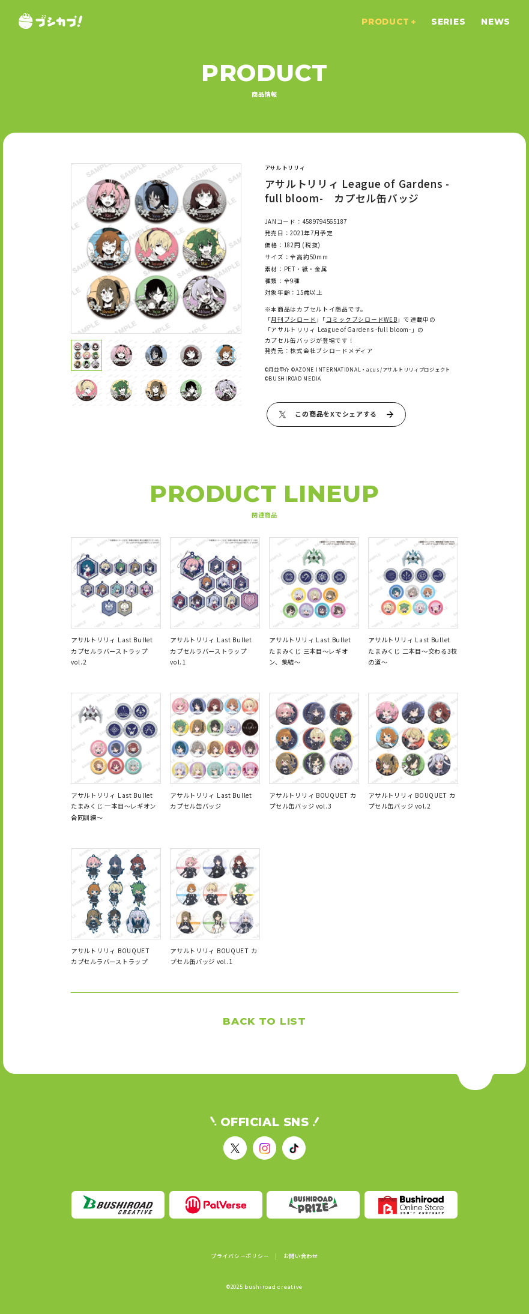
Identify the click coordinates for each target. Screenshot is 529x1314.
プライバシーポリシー (240, 1256)
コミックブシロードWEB (362, 319)
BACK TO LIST (264, 1021)
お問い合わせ (300, 1256)
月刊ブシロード (293, 319)
